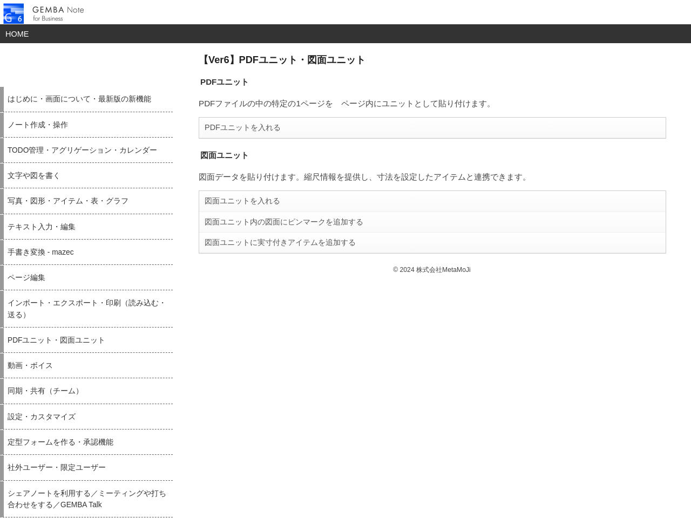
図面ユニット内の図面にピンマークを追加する (284, 221)
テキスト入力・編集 (42, 227)
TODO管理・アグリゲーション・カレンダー (82, 150)
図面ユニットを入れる (242, 200)
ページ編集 (26, 278)
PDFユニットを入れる (243, 127)
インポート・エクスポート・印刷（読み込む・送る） (87, 308)
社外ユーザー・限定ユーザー (57, 468)
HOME (17, 34)
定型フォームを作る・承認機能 (60, 442)
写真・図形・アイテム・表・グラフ (68, 201)
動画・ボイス (30, 366)
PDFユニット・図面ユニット (56, 340)
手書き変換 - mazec (41, 252)
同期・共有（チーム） (45, 391)
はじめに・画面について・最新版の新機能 (79, 99)
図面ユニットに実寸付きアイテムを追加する (280, 242)
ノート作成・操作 (38, 125)
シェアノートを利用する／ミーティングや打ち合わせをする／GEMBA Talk (87, 499)
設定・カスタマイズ (42, 417)
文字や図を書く (34, 176)
